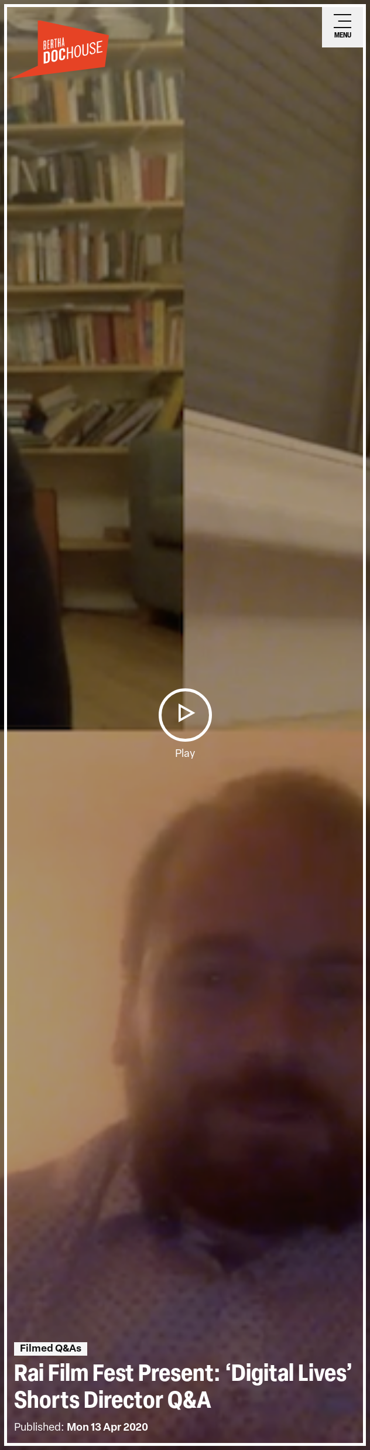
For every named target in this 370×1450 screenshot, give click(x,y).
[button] (185, 715)
